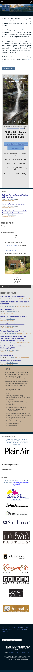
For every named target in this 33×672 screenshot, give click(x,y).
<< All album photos (11, 246)
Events (19, 627)
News (8, 627)
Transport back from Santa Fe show (12, 324)
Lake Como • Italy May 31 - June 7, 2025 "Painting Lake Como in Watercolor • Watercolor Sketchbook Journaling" (13, 338)
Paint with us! (8, 68)
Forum (13, 627)
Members (11, 629)
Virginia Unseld (11, 326)
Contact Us (5, 631)
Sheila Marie (12, 199)
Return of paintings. (7, 309)
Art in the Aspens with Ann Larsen (13, 204)
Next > (14, 250)
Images (18, 629)
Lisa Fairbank (10, 299)
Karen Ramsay (11, 306)
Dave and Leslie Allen (20, 499)
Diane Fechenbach (12, 363)
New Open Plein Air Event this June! (12, 296)
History (24, 629)
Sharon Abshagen (12, 312)
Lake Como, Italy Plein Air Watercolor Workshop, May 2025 (13, 347)
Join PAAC (5, 629)
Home (3, 14)
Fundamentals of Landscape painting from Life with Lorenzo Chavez (14, 212)
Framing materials (6, 355)
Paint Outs (25, 627)
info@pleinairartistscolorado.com (19, 652)
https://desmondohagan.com (15, 128)
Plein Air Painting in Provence (10, 361)
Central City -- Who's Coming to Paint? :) (13, 317)
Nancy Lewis (10, 357)
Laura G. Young (11, 319)
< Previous (8, 250)
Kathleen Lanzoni (12, 350)
